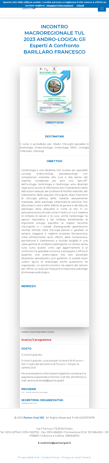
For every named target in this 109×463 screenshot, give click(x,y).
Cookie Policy (50, 457)
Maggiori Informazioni (60, 5)
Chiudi (80, 5)
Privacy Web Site (28, 457)
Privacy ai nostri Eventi (76, 457)
